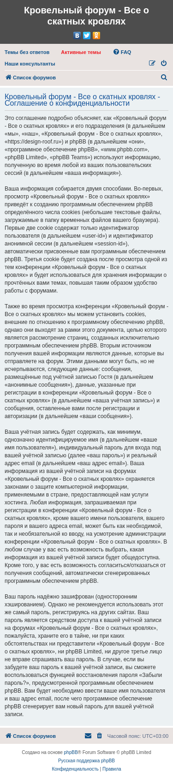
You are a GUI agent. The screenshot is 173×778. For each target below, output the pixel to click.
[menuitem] (27, 52)
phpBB (71, 752)
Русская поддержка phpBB (86, 760)
